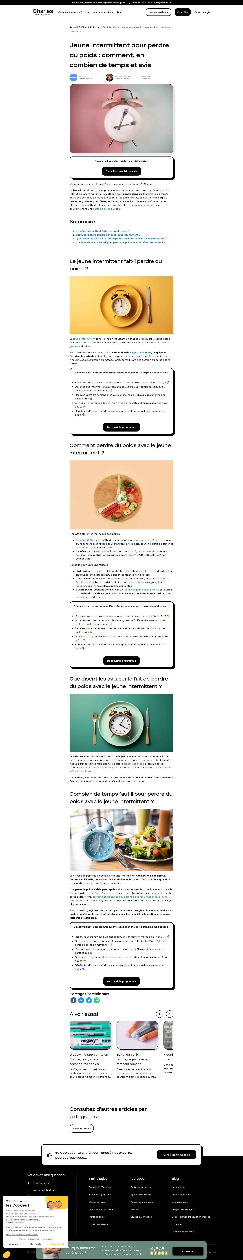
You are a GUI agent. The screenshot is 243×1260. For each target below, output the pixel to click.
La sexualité (178, 1187)
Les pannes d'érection (183, 1209)
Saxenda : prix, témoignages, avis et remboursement (132, 1059)
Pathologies (98, 1179)
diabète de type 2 (134, 763)
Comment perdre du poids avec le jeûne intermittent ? (108, 234)
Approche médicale (140, 1194)
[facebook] (73, 1000)
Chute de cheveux (98, 1224)
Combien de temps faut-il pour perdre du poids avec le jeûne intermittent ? (120, 242)
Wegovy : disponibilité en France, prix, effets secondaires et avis (89, 1059)
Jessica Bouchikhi (85, 79)
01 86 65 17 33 (42, 1183)
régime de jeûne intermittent (141, 589)
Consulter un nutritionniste (121, 171)
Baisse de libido (97, 1201)
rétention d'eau (98, 893)
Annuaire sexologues (141, 1201)
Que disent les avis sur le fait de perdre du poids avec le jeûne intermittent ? (122, 238)
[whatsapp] (97, 1000)
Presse (134, 1209)
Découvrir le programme (121, 427)
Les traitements (180, 1201)
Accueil (74, 27)
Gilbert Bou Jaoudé (122, 79)
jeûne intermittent (84, 338)
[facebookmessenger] (81, 1000)
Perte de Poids (81, 1128)
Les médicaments (181, 1194)
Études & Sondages (141, 1216)
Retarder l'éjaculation (100, 1194)
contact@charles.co (45, 1190)
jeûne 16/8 (86, 540)
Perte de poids (97, 1216)
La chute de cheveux (183, 1231)
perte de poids (101, 208)
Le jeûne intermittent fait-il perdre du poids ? (103, 231)
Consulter (182, 12)
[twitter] (89, 1000)
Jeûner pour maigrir (105, 767)
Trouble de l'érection (100, 1187)
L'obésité (177, 1224)
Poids (93, 27)
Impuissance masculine (101, 1209)
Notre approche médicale (99, 12)
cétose (143, 338)
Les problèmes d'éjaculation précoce (191, 1216)
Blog (119, 12)
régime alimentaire (145, 551)
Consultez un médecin (176, 1154)
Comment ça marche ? (70, 12)
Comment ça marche (141, 1187)
